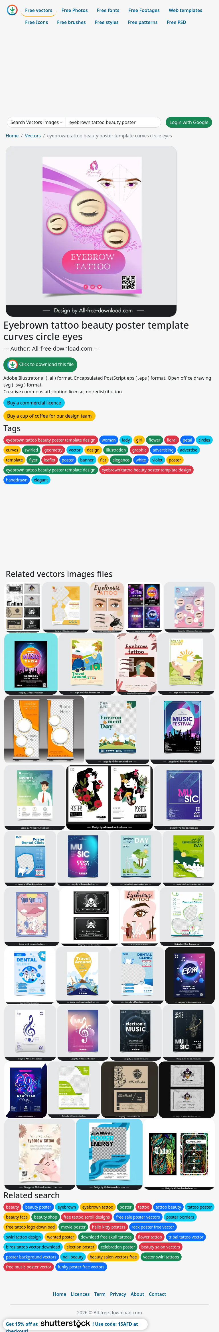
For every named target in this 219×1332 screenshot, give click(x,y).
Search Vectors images (35, 122)
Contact (157, 1294)
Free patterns (143, 22)
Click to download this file (40, 364)
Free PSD (176, 22)
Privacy (118, 1294)
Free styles (107, 22)
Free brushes (71, 22)
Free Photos (74, 10)
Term (100, 1294)
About (137, 1294)
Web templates (185, 10)
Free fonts (108, 10)
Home (12, 136)
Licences (80, 1294)
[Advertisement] (109, 72)
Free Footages (144, 10)
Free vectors (38, 10)
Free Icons (36, 22)
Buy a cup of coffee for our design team (49, 416)
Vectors (33, 136)
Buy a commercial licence (34, 403)
